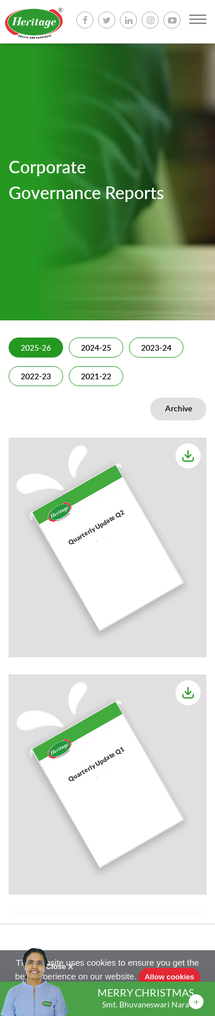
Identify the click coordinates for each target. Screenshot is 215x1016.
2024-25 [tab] (96, 348)
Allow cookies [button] (169, 977)
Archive (178, 409)
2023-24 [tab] (156, 348)
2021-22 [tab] (96, 377)
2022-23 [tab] (36, 377)
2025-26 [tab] (36, 348)
